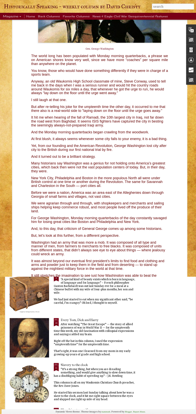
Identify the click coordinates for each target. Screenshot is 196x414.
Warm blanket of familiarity (80, 230)
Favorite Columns (76, 16)
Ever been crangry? (74, 275)
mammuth (105, 411)
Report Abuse (139, 411)
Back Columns (49, 16)
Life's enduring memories (79, 185)
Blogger (128, 411)
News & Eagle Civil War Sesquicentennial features (130, 16)
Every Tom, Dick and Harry (80, 320)
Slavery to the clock (74, 365)
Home (30, 16)
